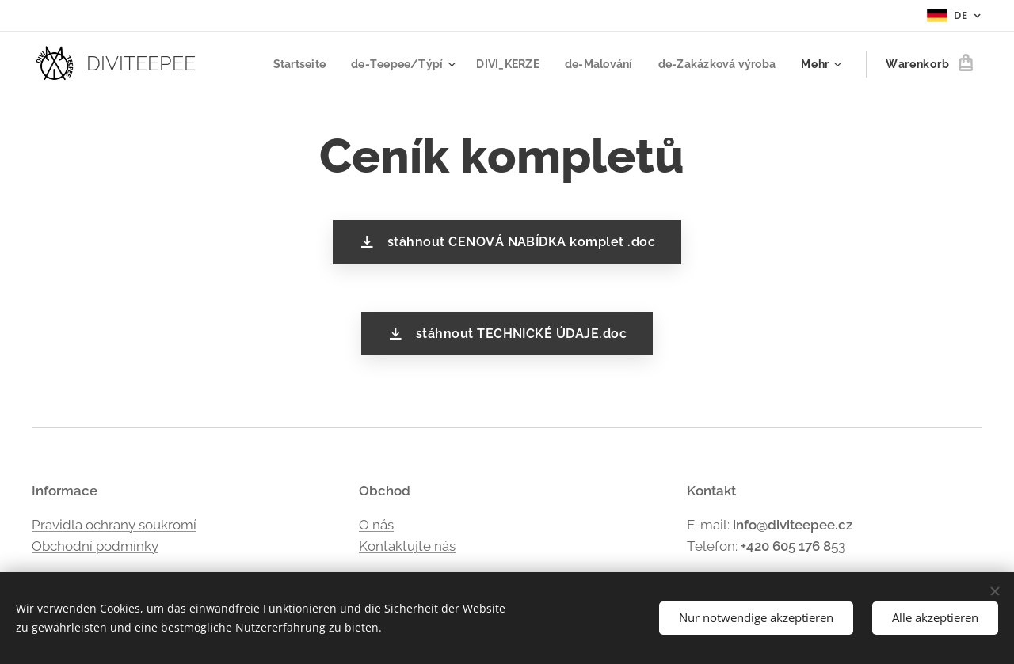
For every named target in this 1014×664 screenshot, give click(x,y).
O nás (376, 524)
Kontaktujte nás (407, 546)
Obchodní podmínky (95, 546)
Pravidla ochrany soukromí (114, 524)
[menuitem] (282, 64)
